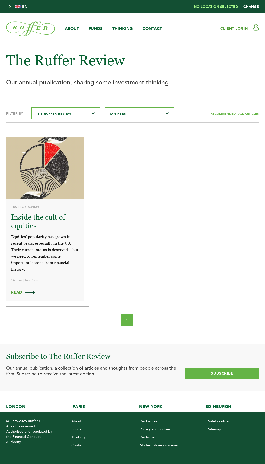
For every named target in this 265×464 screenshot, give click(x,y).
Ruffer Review (26, 207)
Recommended (224, 113)
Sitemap (214, 429)
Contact (152, 28)
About (72, 28)
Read (25, 292)
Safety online (218, 421)
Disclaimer (148, 437)
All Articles (248, 113)
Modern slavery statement (160, 445)
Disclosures (148, 421)
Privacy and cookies (155, 429)
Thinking (122, 28)
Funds (95, 28)
